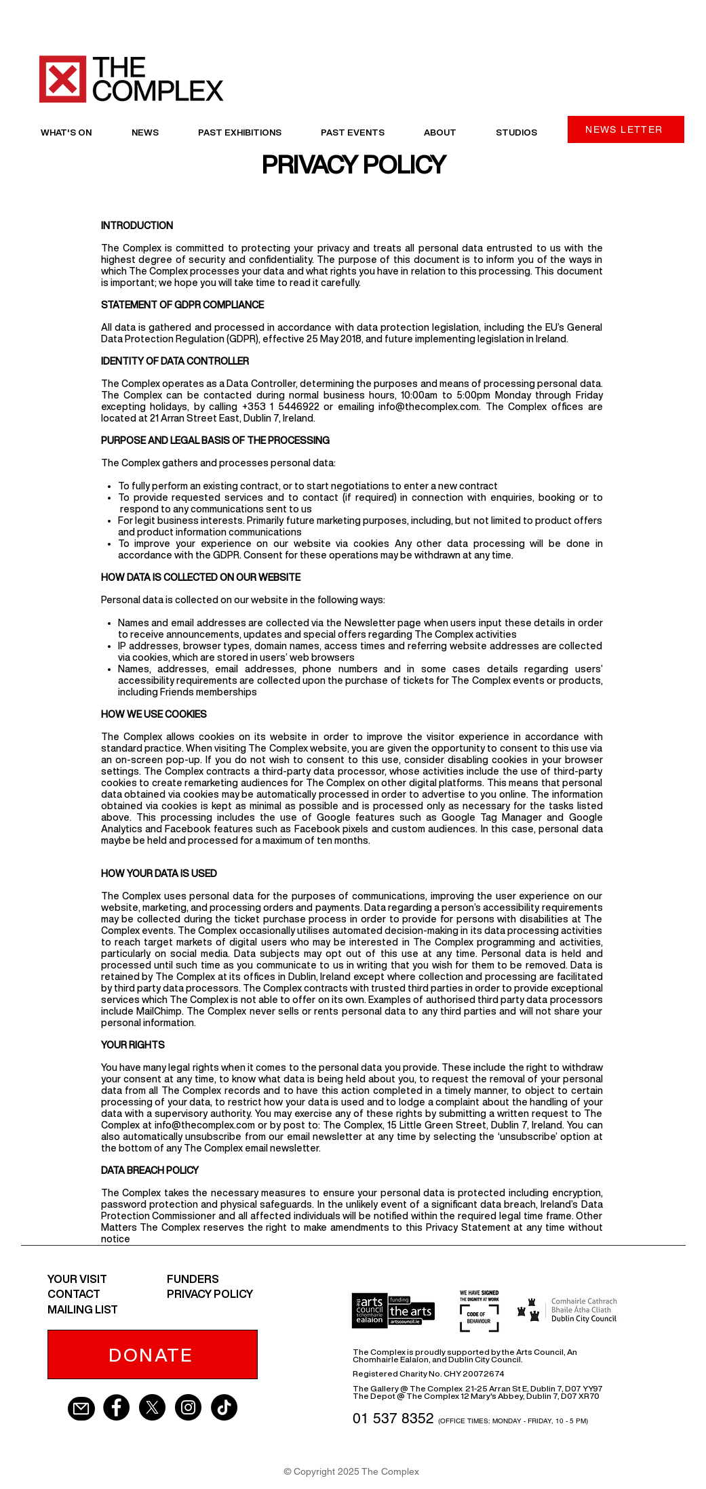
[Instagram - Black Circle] (188, 1407)
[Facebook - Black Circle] (116, 1407)
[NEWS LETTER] (626, 129)
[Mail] (81, 1409)
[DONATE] (152, 1354)
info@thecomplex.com (428, 406)
